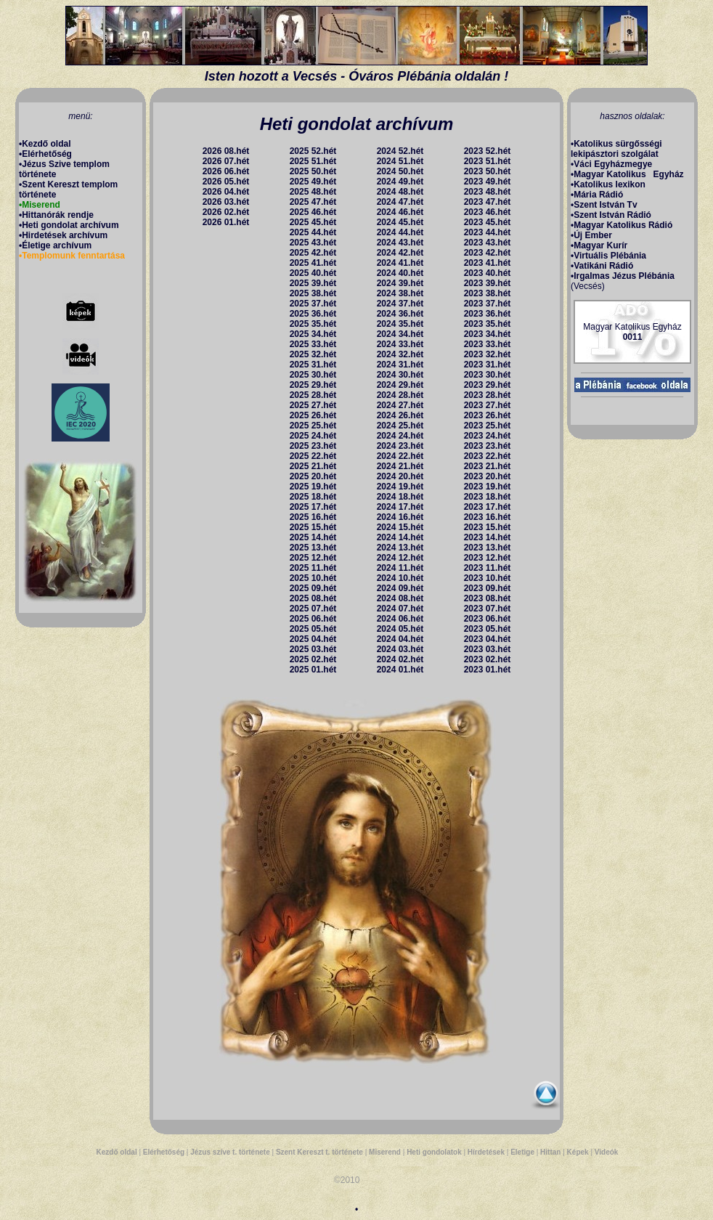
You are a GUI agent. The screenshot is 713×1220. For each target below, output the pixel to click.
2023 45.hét (487, 222)
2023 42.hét (487, 253)
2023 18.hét (487, 497)
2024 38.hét (400, 293)
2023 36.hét (487, 314)
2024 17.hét (400, 507)
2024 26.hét (400, 415)
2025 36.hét (313, 314)
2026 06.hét (226, 171)
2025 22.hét (313, 456)
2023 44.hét (487, 232)
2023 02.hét (487, 659)
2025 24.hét (313, 436)
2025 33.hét (313, 344)
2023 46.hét (487, 212)
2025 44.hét (313, 232)
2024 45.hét (400, 222)
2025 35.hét (313, 324)
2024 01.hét (400, 669)
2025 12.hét (313, 558)
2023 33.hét (487, 344)
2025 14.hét (313, 537)
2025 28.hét (313, 395)
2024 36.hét (400, 314)
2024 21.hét (400, 466)
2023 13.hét (487, 547)
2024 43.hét (400, 242)
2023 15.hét (487, 527)
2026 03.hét (226, 202)
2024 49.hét (400, 181)
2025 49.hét (313, 181)
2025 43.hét (313, 242)
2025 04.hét (313, 639)
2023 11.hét (487, 568)
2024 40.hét (400, 273)
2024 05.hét (400, 629)
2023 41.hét (487, 263)
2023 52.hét (487, 151)
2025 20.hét (313, 476)
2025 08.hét (313, 598)
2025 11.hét (313, 568)
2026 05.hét (226, 181)
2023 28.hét (487, 395)
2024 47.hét (400, 202)
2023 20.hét (487, 476)
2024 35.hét (400, 324)
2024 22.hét (400, 456)
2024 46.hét (400, 212)
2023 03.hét (487, 649)
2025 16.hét (313, 517)
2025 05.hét (313, 629)
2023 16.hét (487, 517)
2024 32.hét (400, 354)
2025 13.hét (313, 547)
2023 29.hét (487, 385)
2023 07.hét (487, 608)
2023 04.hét (487, 639)
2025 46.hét (313, 212)
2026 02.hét (226, 212)
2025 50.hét (313, 171)
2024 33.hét (400, 344)
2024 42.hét (400, 253)
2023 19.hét (487, 486)
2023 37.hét (487, 303)
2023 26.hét (487, 415)
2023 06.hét (487, 619)
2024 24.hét (400, 436)
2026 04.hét (226, 192)
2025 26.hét (313, 415)
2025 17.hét (313, 507)
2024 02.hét (400, 659)
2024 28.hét (400, 395)
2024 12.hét (400, 558)
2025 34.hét (313, 334)
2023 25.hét (487, 425)
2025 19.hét (313, 486)
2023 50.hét (487, 171)
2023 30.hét (487, 375)
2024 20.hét (400, 476)
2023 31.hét (487, 364)
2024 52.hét (400, 151)
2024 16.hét (400, 517)
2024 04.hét (400, 639)
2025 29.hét (313, 385)
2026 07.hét (226, 161)
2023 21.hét (487, 466)
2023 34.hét (487, 334)
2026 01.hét (226, 222)
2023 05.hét (487, 629)
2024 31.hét (400, 364)
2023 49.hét (487, 181)
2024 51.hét (400, 161)
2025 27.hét (313, 405)
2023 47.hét (487, 202)
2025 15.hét (313, 527)
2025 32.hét (313, 354)
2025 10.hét (313, 578)
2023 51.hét (487, 161)
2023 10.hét (487, 578)
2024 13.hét (400, 547)
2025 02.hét (313, 659)
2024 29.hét (400, 385)
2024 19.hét (400, 486)
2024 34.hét (400, 334)
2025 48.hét (313, 192)
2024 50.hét (400, 171)
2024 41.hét (400, 263)
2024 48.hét (400, 192)
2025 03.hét (313, 649)
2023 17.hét (487, 507)
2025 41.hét (313, 263)
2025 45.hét (313, 222)
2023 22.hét (487, 456)
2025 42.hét (313, 253)
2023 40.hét (487, 273)
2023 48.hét (487, 192)
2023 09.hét (487, 588)
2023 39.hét (487, 283)
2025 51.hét (313, 161)
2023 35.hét (487, 324)
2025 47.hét (313, 202)
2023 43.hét (487, 242)
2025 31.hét (313, 364)
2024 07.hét (400, 608)
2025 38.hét (313, 293)
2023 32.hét (487, 354)
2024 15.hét (400, 527)
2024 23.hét (400, 446)
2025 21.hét (313, 466)
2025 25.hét (313, 425)
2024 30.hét (400, 375)
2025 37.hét (313, 303)
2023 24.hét (487, 436)
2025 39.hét (313, 283)
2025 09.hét (313, 588)
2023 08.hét (487, 598)
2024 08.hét (400, 598)
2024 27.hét (400, 405)
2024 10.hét (400, 578)
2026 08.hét (226, 151)
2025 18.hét (313, 497)
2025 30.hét (313, 375)
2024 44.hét (400, 232)
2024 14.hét (400, 537)
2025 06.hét (313, 619)
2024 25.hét (400, 425)
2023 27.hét (487, 405)
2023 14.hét (487, 537)
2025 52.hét (313, 151)
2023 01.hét (487, 669)
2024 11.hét (400, 568)
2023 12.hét (487, 558)
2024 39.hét (400, 283)
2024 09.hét (400, 588)
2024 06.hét (400, 619)
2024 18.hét (400, 497)
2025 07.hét (313, 608)
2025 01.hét (313, 669)
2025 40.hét (313, 273)
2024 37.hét (400, 303)
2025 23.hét (313, 446)
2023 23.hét (487, 446)
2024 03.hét (400, 649)
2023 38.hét (487, 293)
